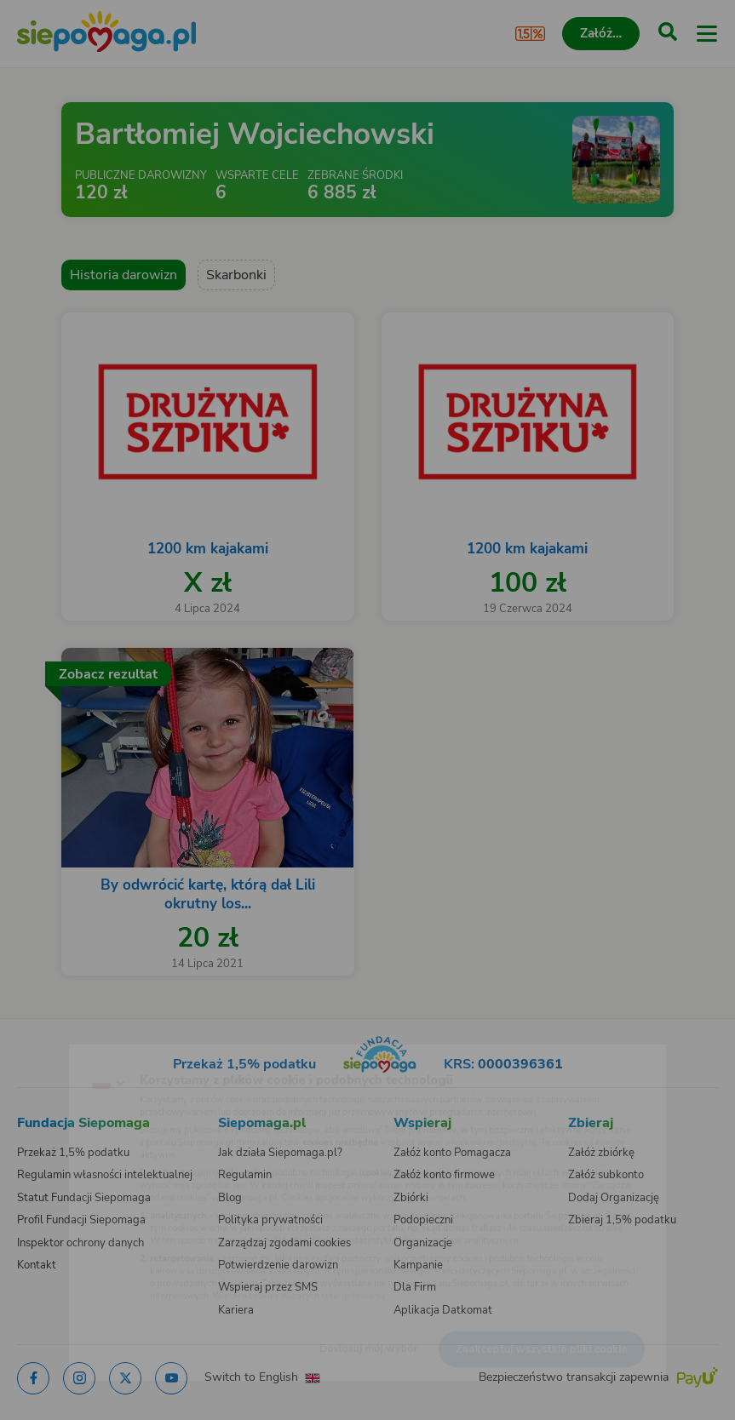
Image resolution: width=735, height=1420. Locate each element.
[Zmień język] (47, 1053)
